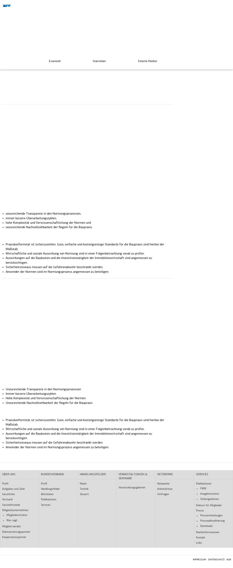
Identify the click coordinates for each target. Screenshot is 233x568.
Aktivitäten (47, 494)
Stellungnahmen (209, 499)
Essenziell (51, 61)
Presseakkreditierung (212, 521)
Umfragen (163, 494)
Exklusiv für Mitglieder (209, 505)
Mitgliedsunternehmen (15, 510)
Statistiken (96, 61)
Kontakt (200, 537)
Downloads (206, 526)
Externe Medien (145, 61)
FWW (203, 488)
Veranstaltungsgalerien (132, 487)
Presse (200, 510)
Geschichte (8, 494)
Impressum (199, 559)
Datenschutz (216, 559)
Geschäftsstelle (11, 505)
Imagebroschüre (209, 494)
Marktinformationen (207, 532)
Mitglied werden (11, 526)
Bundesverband (52, 474)
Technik (84, 489)
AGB (229, 559)
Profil (5, 483)
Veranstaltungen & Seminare (133, 476)
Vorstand (7, 499)
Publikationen (48, 499)
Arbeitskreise (165, 489)
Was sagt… (12, 520)
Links (199, 543)
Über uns (8, 474)
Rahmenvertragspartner (16, 532)
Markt (83, 483)
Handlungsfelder (50, 489)
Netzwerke (165, 474)
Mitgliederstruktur (17, 515)
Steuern (84, 494)
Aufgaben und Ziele (13, 489)
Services (46, 505)
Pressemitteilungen (211, 515)
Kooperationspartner (14, 537)
